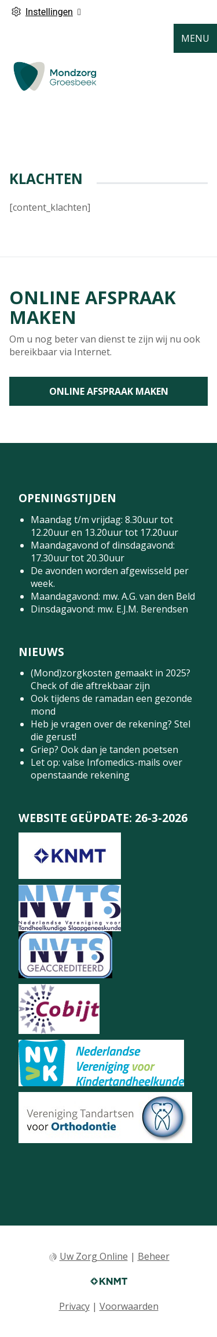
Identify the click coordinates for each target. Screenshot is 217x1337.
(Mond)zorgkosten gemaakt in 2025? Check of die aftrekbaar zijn (110, 679)
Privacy (74, 1306)
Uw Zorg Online (94, 1256)
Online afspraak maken (108, 391)
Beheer (154, 1256)
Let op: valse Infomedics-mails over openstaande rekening (106, 768)
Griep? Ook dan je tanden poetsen (104, 749)
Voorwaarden (129, 1306)
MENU (195, 38)
